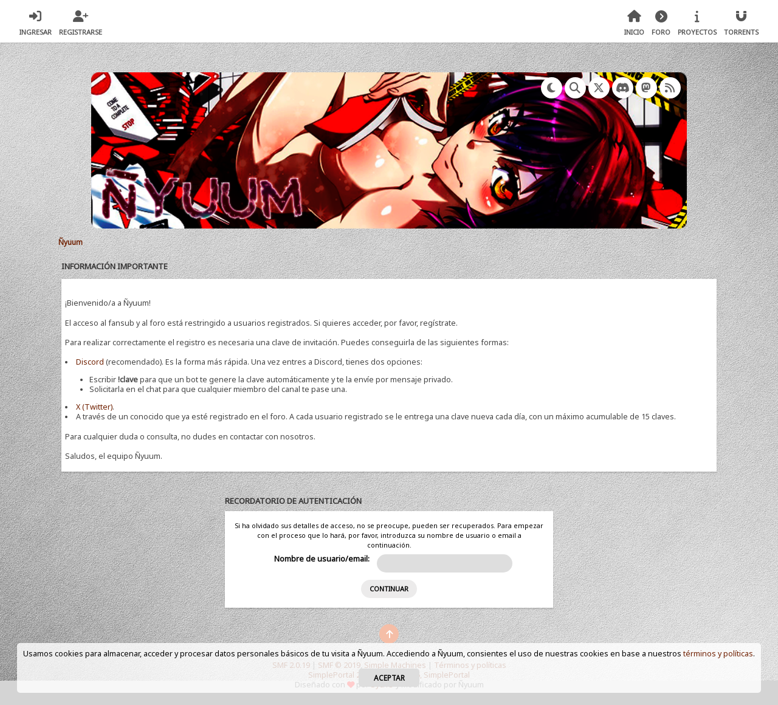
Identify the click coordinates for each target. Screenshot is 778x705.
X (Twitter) (94, 407)
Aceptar (389, 678)
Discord (90, 362)
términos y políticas (718, 653)
